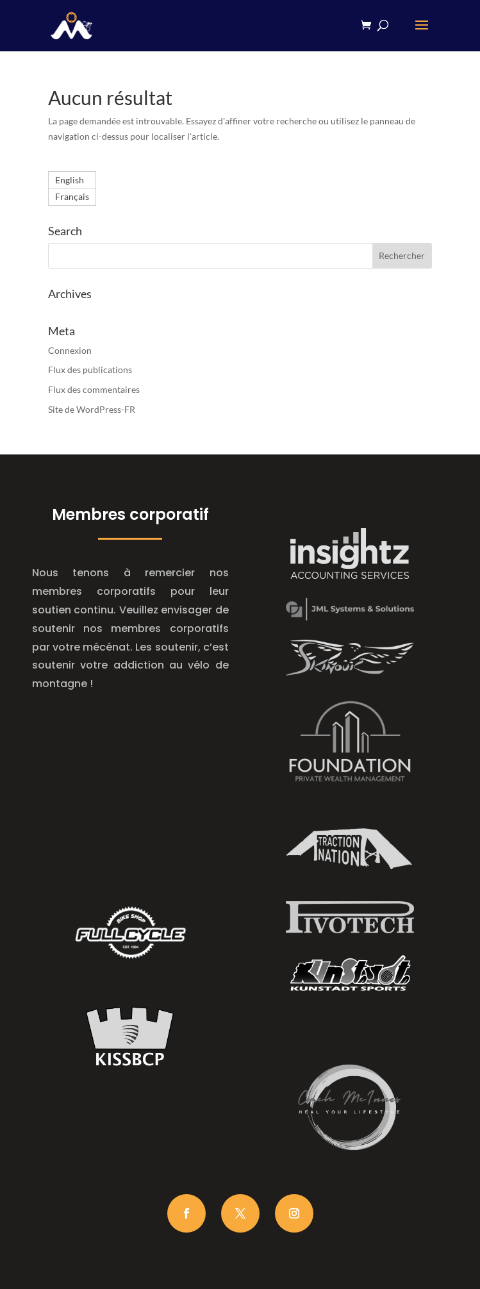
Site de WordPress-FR (91, 409)
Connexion (70, 350)
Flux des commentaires (94, 389)
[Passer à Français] (72, 196)
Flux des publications (90, 369)
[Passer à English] (72, 180)
